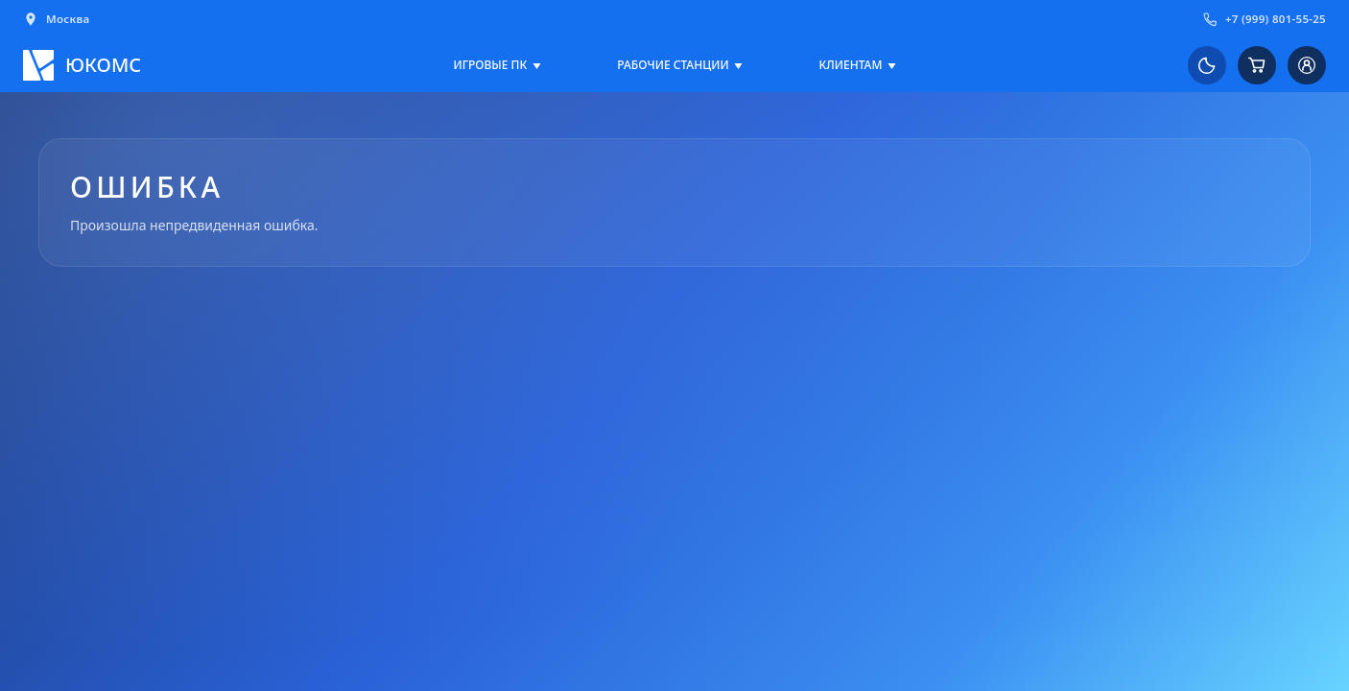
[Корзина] (1257, 65)
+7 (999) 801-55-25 (1264, 19)
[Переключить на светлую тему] (1207, 65)
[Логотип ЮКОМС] (82, 65)
